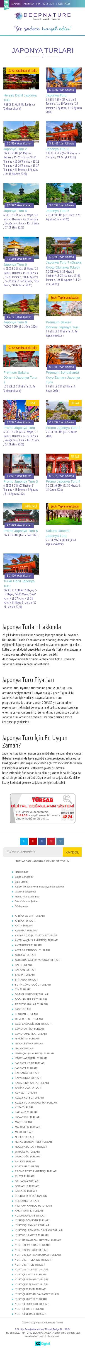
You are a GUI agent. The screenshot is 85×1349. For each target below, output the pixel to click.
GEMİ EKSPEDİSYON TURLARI (33, 1023)
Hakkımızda (21, 871)
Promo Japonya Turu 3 (20, 481)
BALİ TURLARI (23, 965)
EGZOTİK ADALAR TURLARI (31, 1004)
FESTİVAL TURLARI (26, 1014)
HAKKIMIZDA (28, 3)
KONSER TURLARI (26, 1092)
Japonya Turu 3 (57, 149)
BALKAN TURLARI (25, 970)
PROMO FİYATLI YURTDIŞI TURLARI (36, 1171)
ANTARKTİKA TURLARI (28, 945)
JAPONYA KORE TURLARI (30, 1063)
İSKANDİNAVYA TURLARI (29, 1043)
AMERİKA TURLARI (26, 930)
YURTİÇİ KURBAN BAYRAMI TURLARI (37, 1294)
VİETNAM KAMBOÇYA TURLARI (33, 1205)
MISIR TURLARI (24, 1132)
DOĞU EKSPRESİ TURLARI (31, 999)
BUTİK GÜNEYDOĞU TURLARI (33, 984)
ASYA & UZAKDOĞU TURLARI (32, 950)
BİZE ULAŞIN (48, 3)
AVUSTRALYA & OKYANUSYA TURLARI (37, 960)
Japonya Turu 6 (15, 264)
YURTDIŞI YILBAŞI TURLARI (31, 1269)
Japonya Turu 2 (15, 149)
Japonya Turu (56, 95)
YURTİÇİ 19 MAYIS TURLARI (31, 1279)
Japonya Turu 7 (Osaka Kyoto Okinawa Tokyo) (63, 264)
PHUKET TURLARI (25, 1161)
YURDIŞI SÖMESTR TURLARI (32, 1220)
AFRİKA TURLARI (25, 920)
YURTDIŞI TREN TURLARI (30, 1264)
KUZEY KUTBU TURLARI (29, 1097)
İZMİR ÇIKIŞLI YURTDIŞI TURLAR (34, 1053)
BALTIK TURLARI (25, 974)
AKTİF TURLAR (24, 925)
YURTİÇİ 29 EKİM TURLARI (30, 1289)
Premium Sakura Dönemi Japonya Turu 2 (20, 377)
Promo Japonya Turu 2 (63, 428)
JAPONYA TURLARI (26, 1068)
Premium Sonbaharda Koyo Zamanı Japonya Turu (63, 377)
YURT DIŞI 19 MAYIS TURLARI (32, 1225)
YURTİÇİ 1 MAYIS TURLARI (30, 1274)
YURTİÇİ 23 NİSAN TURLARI (31, 1284)
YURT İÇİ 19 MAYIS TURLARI (32, 1235)
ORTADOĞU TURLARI (27, 1156)
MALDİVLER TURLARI (27, 1127)
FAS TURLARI (23, 1009)
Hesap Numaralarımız (27, 896)
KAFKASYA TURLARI (27, 1073)
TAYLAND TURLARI (26, 1191)
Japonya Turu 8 (15, 322)
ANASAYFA (16, 3)
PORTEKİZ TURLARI (27, 1166)
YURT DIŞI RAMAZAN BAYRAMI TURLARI (39, 1230)
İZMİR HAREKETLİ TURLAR (31, 1058)
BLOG (38, 3)
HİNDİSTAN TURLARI (27, 1038)
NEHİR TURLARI (24, 1137)
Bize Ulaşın (21, 881)
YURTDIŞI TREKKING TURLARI (33, 1259)
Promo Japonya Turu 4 (63, 481)
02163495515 (64, 3)
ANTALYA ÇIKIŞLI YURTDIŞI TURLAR (36, 940)
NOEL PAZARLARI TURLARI (31, 1146)
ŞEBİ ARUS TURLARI (27, 1186)
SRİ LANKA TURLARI (27, 1181)
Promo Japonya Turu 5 (20, 531)
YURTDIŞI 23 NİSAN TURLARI (32, 1245)
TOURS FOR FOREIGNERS (31, 1196)
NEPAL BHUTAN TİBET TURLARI (34, 1141)
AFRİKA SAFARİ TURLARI (30, 915)
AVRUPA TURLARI (25, 955)
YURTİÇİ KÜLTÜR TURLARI (31, 1299)
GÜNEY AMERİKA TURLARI (31, 1033)
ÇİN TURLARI (23, 989)
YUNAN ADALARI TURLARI (30, 1215)
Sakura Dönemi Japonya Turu (57, 533)
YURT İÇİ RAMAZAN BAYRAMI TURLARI (38, 1240)
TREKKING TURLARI (27, 1201)
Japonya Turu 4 (15, 211)
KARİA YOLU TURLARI (28, 1087)
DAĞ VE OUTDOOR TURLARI (32, 994)
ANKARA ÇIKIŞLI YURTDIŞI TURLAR (36, 935)
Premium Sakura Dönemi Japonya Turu (62, 324)
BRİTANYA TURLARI (26, 979)
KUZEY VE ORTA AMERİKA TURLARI (36, 1102)
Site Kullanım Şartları (26, 901)
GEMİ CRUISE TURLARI (29, 1019)
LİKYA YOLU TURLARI (28, 1117)
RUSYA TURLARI (24, 1176)
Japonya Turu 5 (57, 211)
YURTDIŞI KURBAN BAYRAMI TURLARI (38, 1254)
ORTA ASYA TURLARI (27, 1151)
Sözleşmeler (22, 906)
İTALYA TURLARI (24, 1048)
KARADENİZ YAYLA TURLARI (32, 1083)
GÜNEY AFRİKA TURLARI (29, 1028)
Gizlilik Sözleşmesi (25, 891)
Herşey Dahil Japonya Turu (20, 97)
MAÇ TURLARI (23, 1122)
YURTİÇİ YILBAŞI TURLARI (30, 1314)
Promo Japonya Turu (19, 428)
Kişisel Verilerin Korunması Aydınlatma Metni (39, 886)
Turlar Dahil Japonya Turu (19, 583)
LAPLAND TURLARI (26, 1112)
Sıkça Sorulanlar (24, 876)
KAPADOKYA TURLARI (28, 1078)
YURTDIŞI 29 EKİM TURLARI (31, 1250)
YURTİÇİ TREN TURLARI (29, 1309)
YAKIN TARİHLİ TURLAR (29, 1210)
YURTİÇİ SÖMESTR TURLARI (32, 1304)
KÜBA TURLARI (24, 1107)
